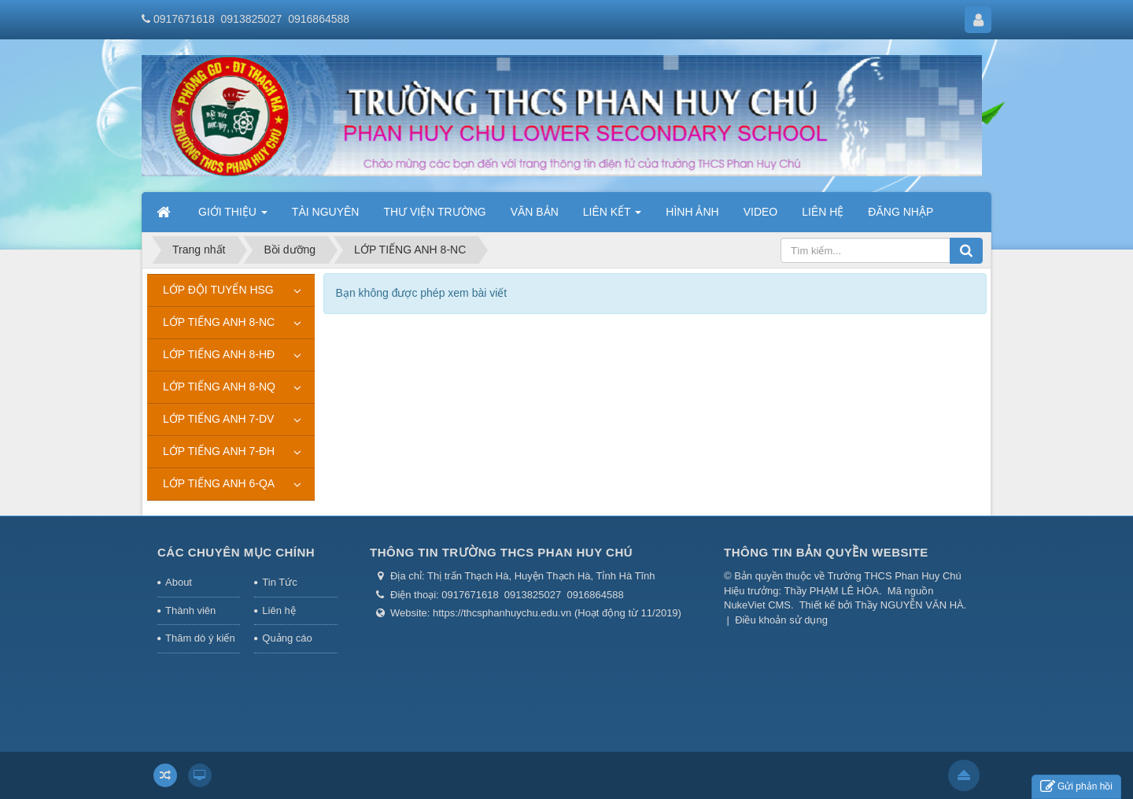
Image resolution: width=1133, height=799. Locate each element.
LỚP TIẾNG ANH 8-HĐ (219, 354)
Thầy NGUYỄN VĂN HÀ (909, 605)
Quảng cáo (287, 638)
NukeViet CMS (757, 605)
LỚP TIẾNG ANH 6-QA (219, 483)
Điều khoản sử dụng (781, 620)
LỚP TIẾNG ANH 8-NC (219, 322)
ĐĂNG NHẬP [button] (900, 211)
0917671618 (184, 19)
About (178, 582)
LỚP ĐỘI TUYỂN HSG (218, 289)
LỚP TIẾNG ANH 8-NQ (219, 386)
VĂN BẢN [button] (535, 211)
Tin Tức (279, 582)
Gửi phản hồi (1076, 786)
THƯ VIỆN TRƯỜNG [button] (434, 211)
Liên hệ (278, 610)
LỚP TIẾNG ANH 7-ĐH (219, 451)
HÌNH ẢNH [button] (692, 211)
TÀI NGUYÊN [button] (326, 211)
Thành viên (190, 610)
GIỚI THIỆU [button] (233, 216)
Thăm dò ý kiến (200, 638)
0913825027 (251, 19)
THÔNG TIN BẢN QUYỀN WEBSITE (826, 552)
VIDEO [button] (761, 211)
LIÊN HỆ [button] (822, 211)
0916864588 (318, 19)
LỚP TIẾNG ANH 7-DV (218, 418)
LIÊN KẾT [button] (612, 216)
